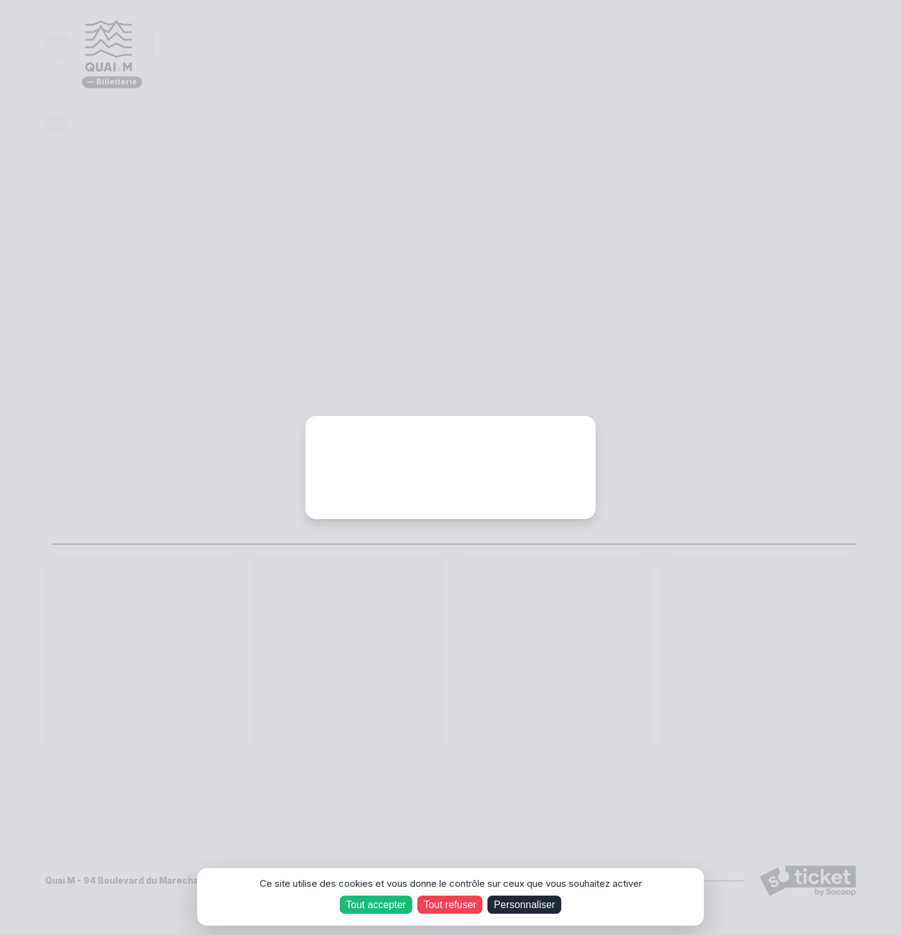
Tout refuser (450, 904)
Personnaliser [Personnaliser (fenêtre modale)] (524, 904)
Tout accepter (376, 904)
